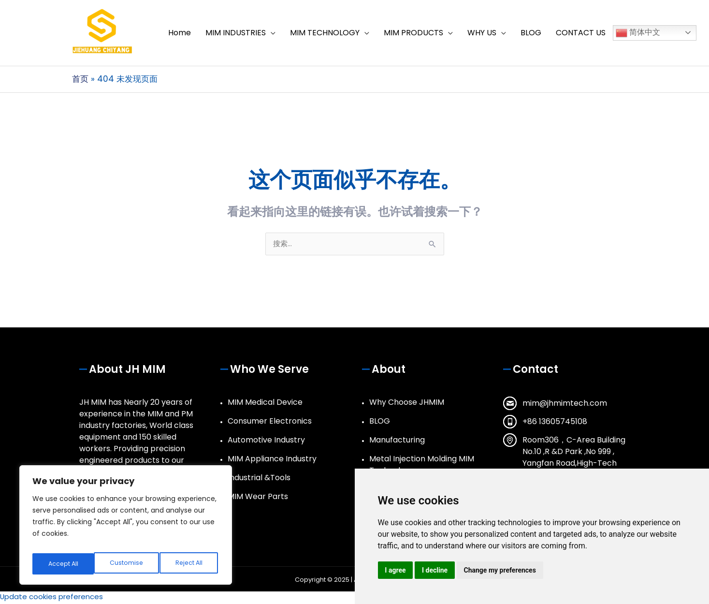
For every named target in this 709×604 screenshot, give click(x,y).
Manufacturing (397, 441)
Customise (63, 564)
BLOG (379, 422)
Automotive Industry (266, 441)
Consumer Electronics (270, 422)
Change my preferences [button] (503, 570)
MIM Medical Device (265, 404)
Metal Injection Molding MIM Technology (421, 466)
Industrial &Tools (259, 479)
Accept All (189, 564)
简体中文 (638, 33)
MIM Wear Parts (258, 498)
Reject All (127, 564)
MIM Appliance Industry (272, 460)
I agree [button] (396, 570)
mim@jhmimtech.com (564, 405)
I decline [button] (436, 570)
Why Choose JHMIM (406, 404)
